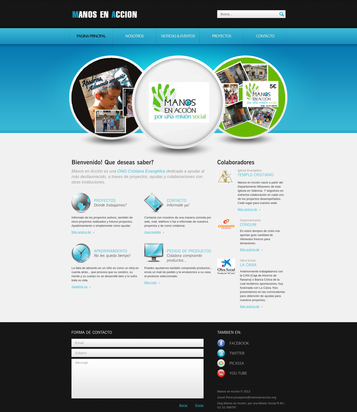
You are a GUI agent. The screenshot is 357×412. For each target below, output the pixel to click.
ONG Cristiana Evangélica (141, 171)
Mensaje (137, 378)
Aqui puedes (152, 232)
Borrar (183, 405)
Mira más (150, 282)
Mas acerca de (249, 306)
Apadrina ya (79, 286)
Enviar (199, 405)
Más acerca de (81, 232)
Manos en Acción (105, 15)
